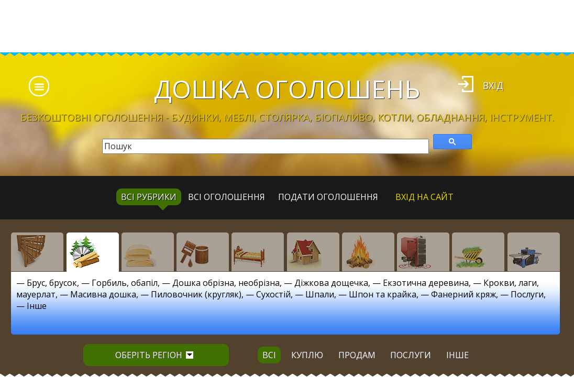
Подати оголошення (328, 197)
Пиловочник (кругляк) (196, 294)
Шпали (319, 294)
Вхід (493, 85)
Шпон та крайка (382, 294)
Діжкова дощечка (331, 283)
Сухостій (273, 294)
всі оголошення (226, 197)
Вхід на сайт (424, 197)
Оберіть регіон (154, 355)
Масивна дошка (103, 294)
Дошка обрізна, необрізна (226, 283)
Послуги (527, 294)
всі (269, 355)
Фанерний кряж (463, 294)
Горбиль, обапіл (125, 283)
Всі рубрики (148, 197)
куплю (307, 355)
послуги (410, 355)
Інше (37, 306)
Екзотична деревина (426, 283)
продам (357, 355)
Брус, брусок (52, 283)
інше (457, 355)
